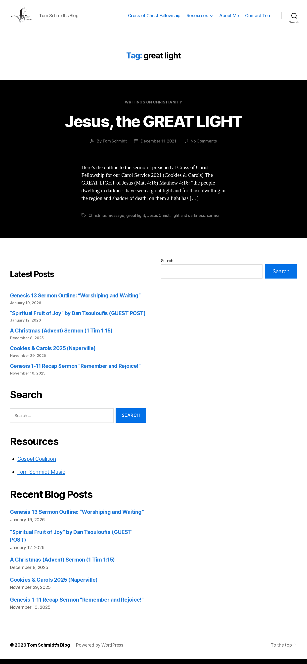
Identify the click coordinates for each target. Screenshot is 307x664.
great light (135, 220)
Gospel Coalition (36, 464)
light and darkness (188, 220)
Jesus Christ (158, 220)
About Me (229, 18)
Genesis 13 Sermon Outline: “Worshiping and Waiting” (75, 300)
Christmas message (106, 220)
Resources (197, 18)
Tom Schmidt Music (41, 477)
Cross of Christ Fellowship (154, 18)
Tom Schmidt (114, 145)
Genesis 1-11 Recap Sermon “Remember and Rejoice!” (75, 371)
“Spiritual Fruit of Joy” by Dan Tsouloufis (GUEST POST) (77, 318)
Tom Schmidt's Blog (48, 650)
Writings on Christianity (153, 107)
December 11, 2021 (158, 145)
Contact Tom (258, 18)
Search (167, 265)
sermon (213, 220)
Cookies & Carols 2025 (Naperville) (52, 353)
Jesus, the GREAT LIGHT (153, 126)
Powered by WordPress (99, 650)
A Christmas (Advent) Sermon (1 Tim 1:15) (61, 335)
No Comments (204, 145)
